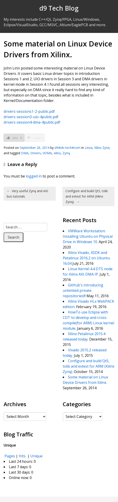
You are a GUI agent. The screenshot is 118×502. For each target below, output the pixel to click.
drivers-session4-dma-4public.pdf (32, 122)
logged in (34, 176)
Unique (36, 456)
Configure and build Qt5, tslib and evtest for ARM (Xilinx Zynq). (86, 196)
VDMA (47, 153)
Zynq (66, 153)
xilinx (57, 153)
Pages (10, 456)
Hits (22, 456)
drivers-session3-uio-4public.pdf (31, 116)
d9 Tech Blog (59, 8)
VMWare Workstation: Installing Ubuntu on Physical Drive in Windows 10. (88, 236)
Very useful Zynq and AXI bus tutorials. (27, 193)
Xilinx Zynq (102, 147)
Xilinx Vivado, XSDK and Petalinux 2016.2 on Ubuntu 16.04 (86, 258)
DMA (25, 153)
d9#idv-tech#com (67, 147)
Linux (88, 147)
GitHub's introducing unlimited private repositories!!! (83, 290)
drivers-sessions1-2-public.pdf (29, 111)
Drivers (35, 153)
